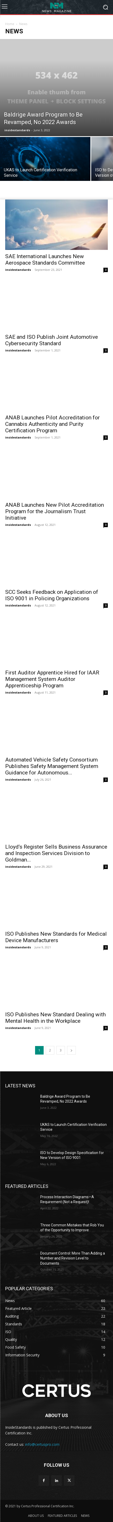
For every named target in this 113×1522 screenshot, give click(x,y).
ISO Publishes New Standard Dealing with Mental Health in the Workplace (55, 1017)
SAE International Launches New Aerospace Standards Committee (45, 259)
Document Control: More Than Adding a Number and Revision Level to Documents (72, 1258)
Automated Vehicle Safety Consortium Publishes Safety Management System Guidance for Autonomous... (51, 766)
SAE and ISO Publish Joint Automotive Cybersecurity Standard (51, 340)
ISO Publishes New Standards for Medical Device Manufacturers (56, 937)
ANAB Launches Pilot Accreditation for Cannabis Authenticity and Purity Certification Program (52, 424)
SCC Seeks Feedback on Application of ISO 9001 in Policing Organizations (51, 595)
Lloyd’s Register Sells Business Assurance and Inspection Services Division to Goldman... (56, 853)
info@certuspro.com (42, 1444)
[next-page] (71, 1050)
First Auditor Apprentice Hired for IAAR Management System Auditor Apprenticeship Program (52, 679)
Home (9, 24)
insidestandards (17, 130)
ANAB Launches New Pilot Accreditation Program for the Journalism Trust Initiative (54, 511)
